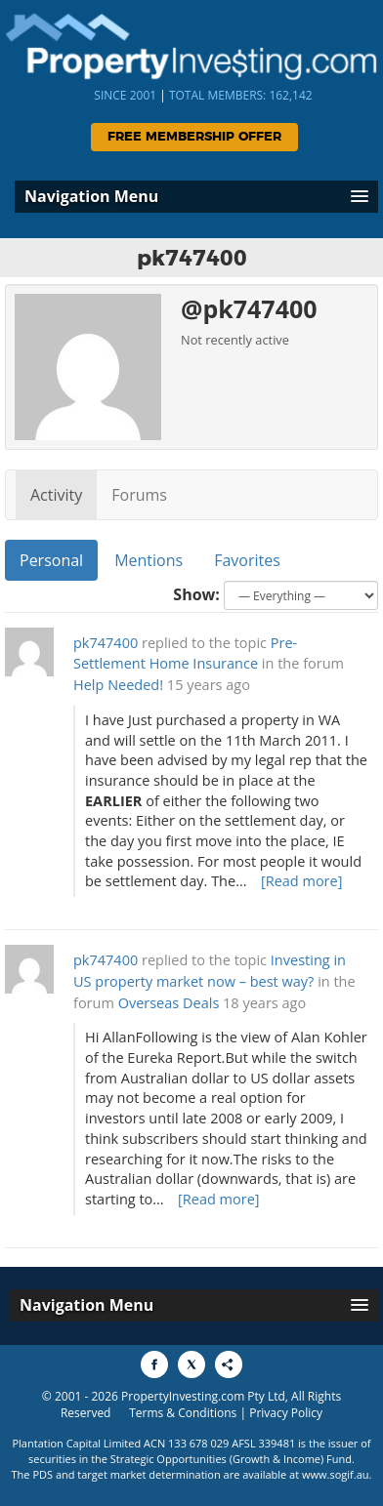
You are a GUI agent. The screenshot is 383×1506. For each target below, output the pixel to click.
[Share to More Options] (228, 1364)
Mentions (148, 560)
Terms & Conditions (182, 1412)
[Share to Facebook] (154, 1364)
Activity (56, 495)
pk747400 (105, 642)
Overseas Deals (169, 1003)
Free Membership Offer (194, 137)
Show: (196, 594)
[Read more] (302, 881)
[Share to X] (191, 1364)
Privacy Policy (285, 1412)
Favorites (247, 560)
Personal (51, 560)
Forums (139, 495)
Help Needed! (118, 684)
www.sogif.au (335, 1474)
